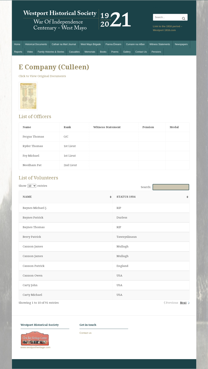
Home (17, 44)
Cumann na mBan (135, 44)
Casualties (74, 51)
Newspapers (181, 44)
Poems (114, 51)
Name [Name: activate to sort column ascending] (27, 196)
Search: (165, 187)
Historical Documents (36, 44)
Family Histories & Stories (51, 51)
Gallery (126, 51)
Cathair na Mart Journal (64, 44)
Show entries (33, 185)
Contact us (85, 332)
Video (30, 51)
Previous (172, 302)
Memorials (89, 51)
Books (103, 51)
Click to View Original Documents (42, 76)
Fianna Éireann (113, 44)
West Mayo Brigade (91, 44)
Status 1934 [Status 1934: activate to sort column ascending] (126, 196)
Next (183, 302)
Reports (18, 51)
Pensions (156, 51)
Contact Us (141, 51)
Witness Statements (160, 44)
